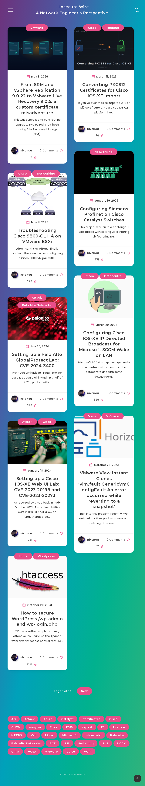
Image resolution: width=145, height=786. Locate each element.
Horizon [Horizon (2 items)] (119, 727)
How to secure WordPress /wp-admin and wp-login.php (37, 619)
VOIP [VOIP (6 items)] (88, 751)
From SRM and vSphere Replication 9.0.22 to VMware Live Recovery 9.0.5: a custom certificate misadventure (37, 98)
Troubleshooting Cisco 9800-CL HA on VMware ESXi (37, 236)
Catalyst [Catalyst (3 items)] (67, 719)
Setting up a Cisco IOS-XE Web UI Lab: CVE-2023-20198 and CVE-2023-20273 (37, 487)
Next (84, 691)
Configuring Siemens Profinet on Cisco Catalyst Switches (104, 214)
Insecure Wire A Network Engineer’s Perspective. (72, 10)
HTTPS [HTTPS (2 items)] (16, 735)
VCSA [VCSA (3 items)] (32, 751)
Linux (23, 556)
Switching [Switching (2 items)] (86, 743)
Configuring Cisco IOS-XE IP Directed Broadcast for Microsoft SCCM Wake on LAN (104, 344)
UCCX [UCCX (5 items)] (121, 743)
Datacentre (113, 276)
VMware (36, 27)
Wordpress (46, 556)
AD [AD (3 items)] (13, 719)
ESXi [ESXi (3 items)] (69, 727)
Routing (113, 27)
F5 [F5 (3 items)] (102, 727)
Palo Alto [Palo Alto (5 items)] (117, 735)
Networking (46, 173)
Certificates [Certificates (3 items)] (91, 719)
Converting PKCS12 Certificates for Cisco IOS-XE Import (104, 90)
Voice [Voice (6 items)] (70, 751)
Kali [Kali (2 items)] (33, 735)
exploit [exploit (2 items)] (87, 727)
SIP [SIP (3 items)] (66, 743)
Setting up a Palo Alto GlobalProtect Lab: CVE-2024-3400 (37, 360)
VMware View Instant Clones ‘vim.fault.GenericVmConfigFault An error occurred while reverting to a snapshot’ (104, 489)
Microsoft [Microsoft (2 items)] (69, 735)
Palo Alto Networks (37, 305)
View (92, 416)
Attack (37, 297)
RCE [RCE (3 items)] (52, 743)
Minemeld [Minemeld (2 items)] (93, 735)
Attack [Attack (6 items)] (30, 719)
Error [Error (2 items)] (53, 727)
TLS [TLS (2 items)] (106, 743)
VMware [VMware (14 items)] (51, 751)
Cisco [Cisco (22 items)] (113, 719)
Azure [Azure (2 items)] (48, 719)
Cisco (92, 27)
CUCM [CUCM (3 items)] (16, 727)
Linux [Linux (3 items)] (49, 735)
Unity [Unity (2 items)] (15, 751)
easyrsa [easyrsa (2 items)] (35, 727)
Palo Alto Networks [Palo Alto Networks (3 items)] (26, 743)
